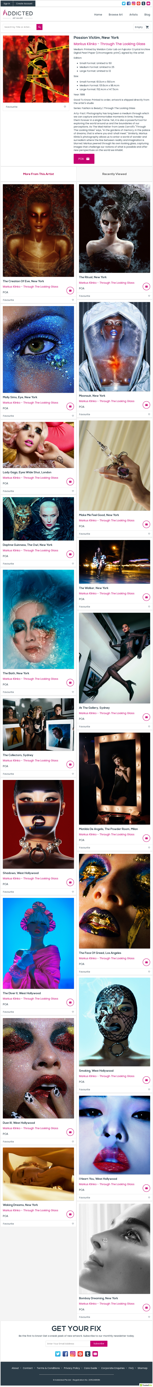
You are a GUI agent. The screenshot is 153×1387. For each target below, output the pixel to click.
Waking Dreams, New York (20, 1205)
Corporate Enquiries (113, 1368)
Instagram (133, 3)
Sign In (7, 3)
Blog (147, 14)
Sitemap (142, 1368)
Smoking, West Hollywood (96, 1071)
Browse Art (116, 14)
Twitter (124, 3)
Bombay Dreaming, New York (98, 1299)
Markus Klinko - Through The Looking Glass (109, 44)
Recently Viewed (114, 174)
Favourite (36, 107)
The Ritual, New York (93, 277)
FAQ (131, 1368)
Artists (133, 14)
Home (98, 14)
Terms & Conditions (48, 1368)
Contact (148, 3)
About (15, 1368)
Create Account (24, 3)
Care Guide (90, 1368)
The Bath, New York (16, 674)
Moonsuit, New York (92, 396)
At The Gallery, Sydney (94, 708)
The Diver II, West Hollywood (22, 993)
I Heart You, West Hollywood (98, 1179)
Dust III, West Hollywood (19, 1123)
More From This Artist (38, 174)
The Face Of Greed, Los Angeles (100, 953)
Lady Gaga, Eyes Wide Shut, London (27, 473)
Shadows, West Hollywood (21, 873)
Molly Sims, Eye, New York (20, 397)
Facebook (128, 3)
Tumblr (143, 3)
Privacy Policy (72, 1368)
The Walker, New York (93, 588)
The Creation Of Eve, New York (23, 282)
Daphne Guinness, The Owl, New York (27, 545)
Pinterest (138, 3)
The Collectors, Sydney (18, 755)
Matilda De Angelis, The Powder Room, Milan (108, 829)
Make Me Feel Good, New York (99, 515)
